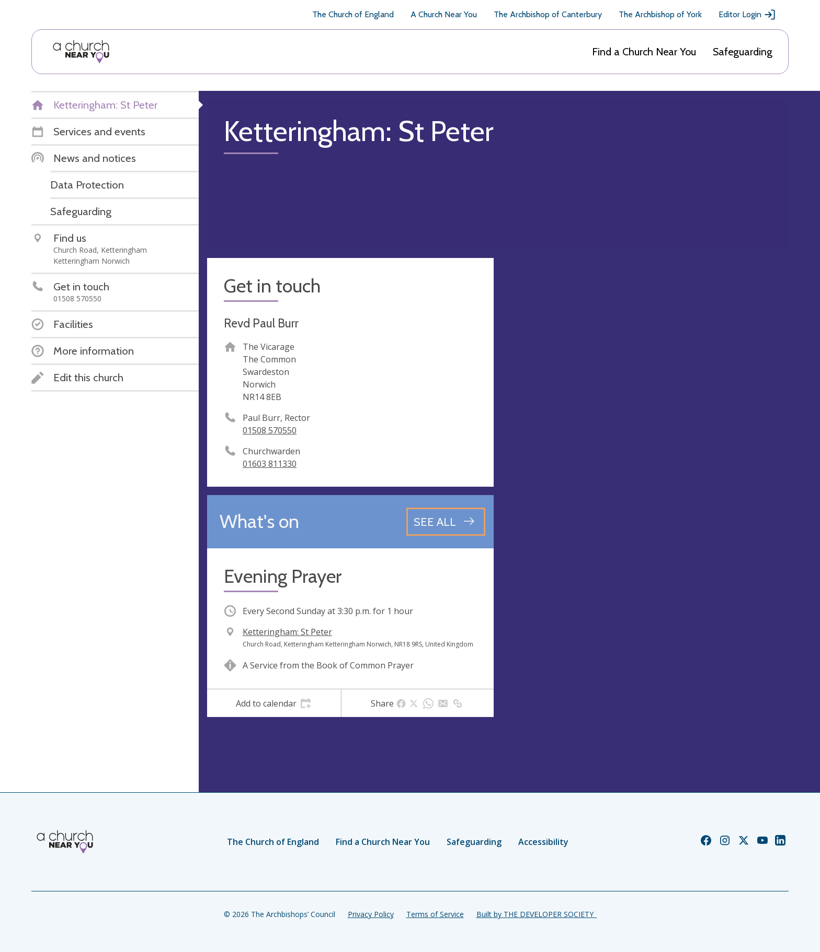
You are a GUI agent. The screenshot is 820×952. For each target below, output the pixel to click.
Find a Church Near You (644, 51)
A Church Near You (444, 14)
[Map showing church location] (645, 401)
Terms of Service (435, 914)
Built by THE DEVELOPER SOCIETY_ (536, 914)
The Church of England (353, 14)
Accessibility (543, 842)
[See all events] (445, 522)
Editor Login (747, 14)
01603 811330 (270, 463)
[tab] (273, 703)
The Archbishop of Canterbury (548, 14)
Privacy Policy (371, 914)
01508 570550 (270, 430)
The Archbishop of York (660, 14)
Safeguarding (742, 51)
